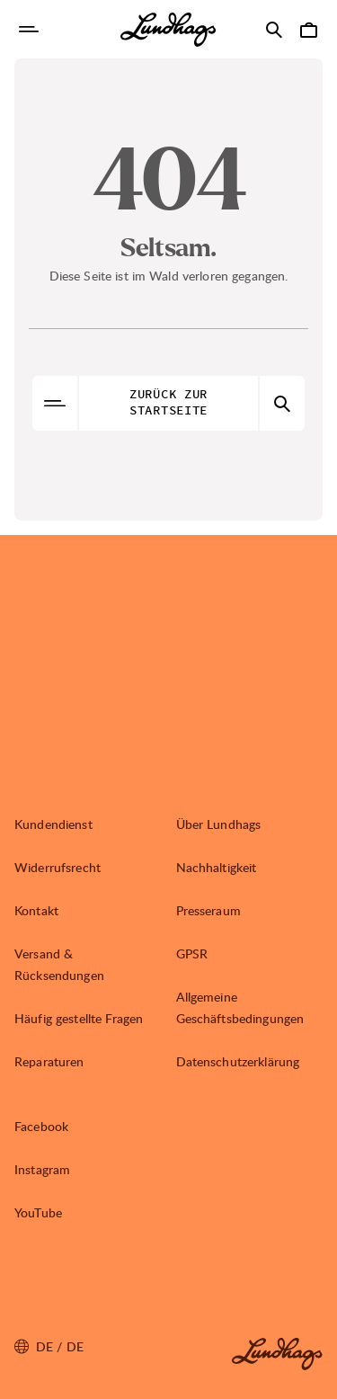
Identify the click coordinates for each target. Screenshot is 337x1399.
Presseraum (208, 910)
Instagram (42, 1169)
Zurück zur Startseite (168, 402)
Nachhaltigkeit (216, 867)
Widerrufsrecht (57, 867)
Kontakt (36, 910)
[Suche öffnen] (274, 29)
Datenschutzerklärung (238, 1061)
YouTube (38, 1212)
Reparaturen (49, 1061)
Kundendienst (53, 824)
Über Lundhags (219, 824)
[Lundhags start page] (168, 30)
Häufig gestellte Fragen (78, 1018)
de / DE (49, 1347)
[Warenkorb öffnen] (308, 29)
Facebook (41, 1126)
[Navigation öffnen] (28, 29)
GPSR (192, 953)
